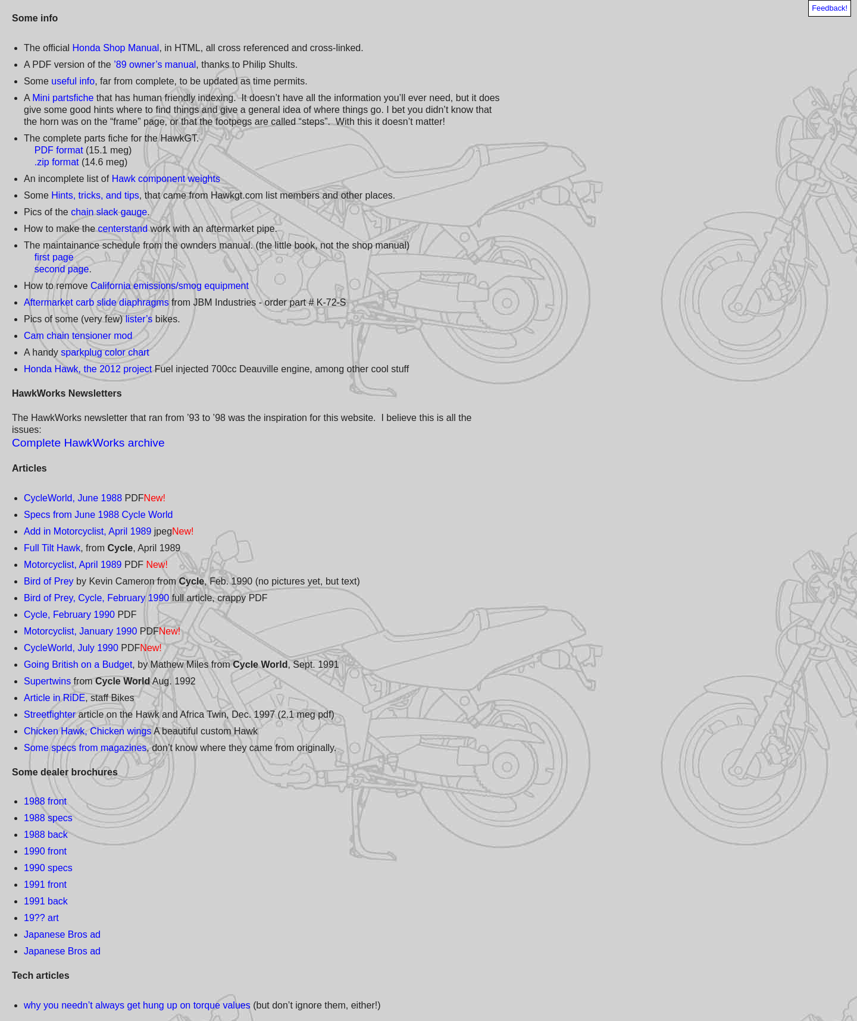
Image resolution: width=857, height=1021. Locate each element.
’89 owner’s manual (155, 64)
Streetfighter (50, 714)
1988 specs (48, 818)
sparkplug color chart (105, 352)
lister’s (139, 319)
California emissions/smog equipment (169, 286)
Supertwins (47, 681)
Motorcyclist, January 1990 (80, 631)
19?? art (41, 918)
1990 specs (48, 868)
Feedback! (829, 8)
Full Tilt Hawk (52, 548)
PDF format (59, 150)
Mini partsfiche (62, 98)
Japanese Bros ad (62, 934)
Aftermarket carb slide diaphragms (96, 302)
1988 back (46, 835)
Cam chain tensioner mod (78, 336)
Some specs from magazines (85, 748)
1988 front (45, 801)
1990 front (45, 851)
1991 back (46, 901)
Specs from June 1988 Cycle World (98, 515)
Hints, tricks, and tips (95, 195)
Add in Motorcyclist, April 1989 (87, 531)
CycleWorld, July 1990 (71, 648)
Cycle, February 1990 (69, 615)
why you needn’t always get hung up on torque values (137, 1005)
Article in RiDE (54, 698)
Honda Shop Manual (116, 48)
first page (54, 257)
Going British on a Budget (78, 664)
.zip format (57, 162)
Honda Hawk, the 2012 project (88, 369)
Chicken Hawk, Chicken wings (87, 731)
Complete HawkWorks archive (88, 442)
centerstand (123, 229)
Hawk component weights (166, 179)
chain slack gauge (109, 212)
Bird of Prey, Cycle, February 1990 (96, 598)
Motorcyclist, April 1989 (73, 565)
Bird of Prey (49, 581)
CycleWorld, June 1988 (73, 498)
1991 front (45, 884)
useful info (73, 81)
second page (62, 269)
